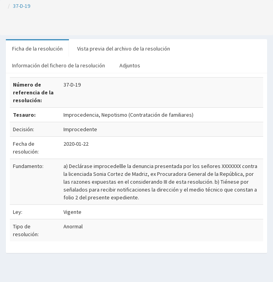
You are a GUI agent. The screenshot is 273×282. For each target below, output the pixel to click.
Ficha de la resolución (37, 48)
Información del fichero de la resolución (58, 65)
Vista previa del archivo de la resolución (123, 48)
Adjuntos (129, 65)
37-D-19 (21, 5)
